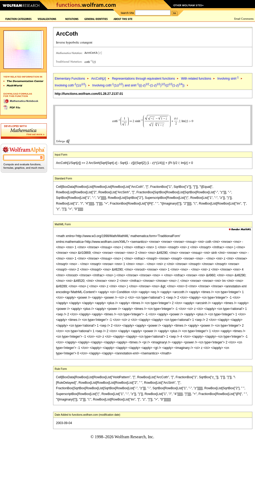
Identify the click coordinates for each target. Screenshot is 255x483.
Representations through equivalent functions (143, 78)
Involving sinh (228, 78)
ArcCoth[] (98, 78)
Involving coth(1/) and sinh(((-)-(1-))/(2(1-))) (138, 85)
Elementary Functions (70, 78)
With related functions (196, 78)
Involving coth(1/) (70, 85)
